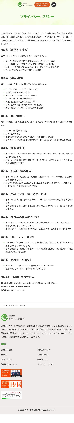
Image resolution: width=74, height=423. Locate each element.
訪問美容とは (6, 349)
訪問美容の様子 (43, 349)
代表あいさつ (42, 359)
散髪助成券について (9, 364)
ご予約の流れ (42, 354)
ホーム (5, 305)
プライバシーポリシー (46, 364)
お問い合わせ (6, 359)
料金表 (4, 354)
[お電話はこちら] (42, 4)
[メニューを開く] (53, 4)
